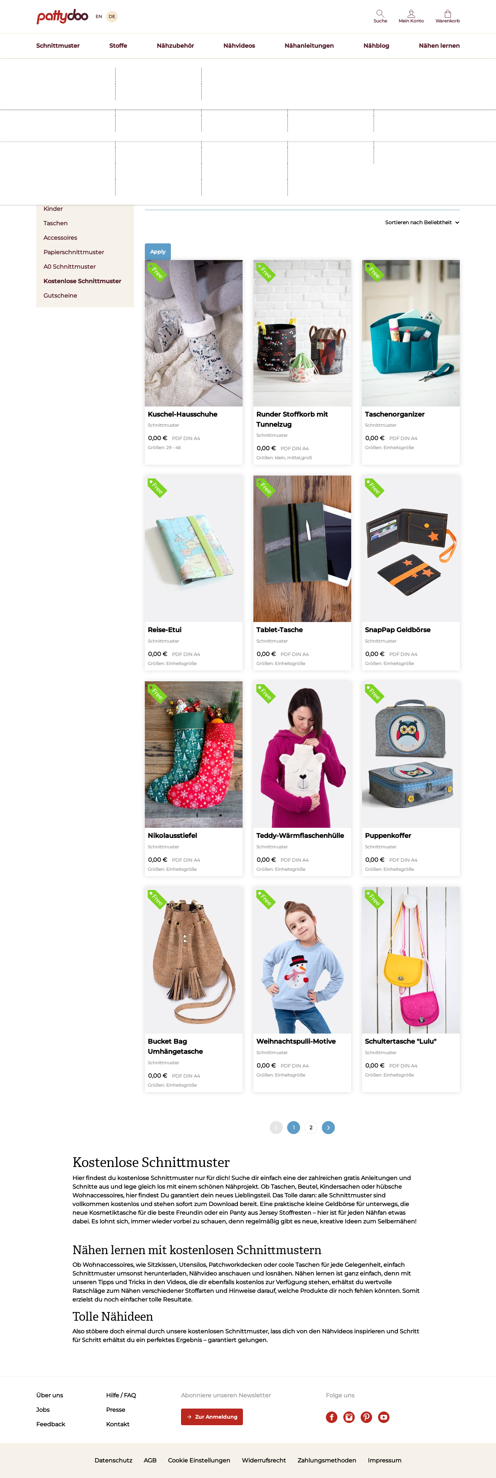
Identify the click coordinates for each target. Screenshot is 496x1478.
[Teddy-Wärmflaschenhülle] (302, 778)
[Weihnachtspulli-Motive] (302, 989)
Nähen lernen (439, 45)
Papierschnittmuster (73, 252)
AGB (150, 1460)
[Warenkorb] (448, 16)
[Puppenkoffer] (411, 778)
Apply (157, 251)
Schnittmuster (58, 45)
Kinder (53, 208)
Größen (343, 175)
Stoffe (118, 45)
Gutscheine (60, 295)
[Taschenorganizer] (411, 362)
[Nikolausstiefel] (194, 778)
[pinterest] (366, 1417)
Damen (85, 180)
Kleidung (180, 175)
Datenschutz (113, 1460)
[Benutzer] (411, 16)
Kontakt (118, 1424)
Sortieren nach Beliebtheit (422, 222)
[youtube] (384, 1417)
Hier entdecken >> (319, 66)
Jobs (43, 1409)
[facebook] (331, 1417)
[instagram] (349, 1417)
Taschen (55, 223)
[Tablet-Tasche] (302, 573)
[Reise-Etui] (194, 573)
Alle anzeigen (445, 194)
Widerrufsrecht (264, 1460)
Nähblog (376, 45)
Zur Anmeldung (212, 1417)
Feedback (50, 1424)
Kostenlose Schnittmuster (82, 281)
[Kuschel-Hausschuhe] (194, 362)
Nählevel (424, 175)
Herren (53, 194)
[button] (380, 16)
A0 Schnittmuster (69, 266)
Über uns (49, 1395)
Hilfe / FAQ (121, 1395)
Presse (115, 1409)
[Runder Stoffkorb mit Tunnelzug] (302, 362)
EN (99, 16)
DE (112, 16)
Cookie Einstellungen (199, 1460)
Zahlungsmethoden (327, 1460)
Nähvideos (239, 45)
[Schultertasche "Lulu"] (411, 989)
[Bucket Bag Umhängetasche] (194, 989)
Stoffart (261, 175)
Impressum (385, 1460)
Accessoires (60, 237)
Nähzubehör (175, 45)
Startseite (47, 81)
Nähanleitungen (309, 45)
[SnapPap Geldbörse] (411, 573)
